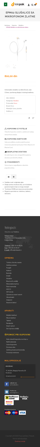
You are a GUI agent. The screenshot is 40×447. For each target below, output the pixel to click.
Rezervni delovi (11, 302)
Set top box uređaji (12, 328)
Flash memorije (11, 286)
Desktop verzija (20, 441)
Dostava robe (10, 347)
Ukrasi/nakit (10, 297)
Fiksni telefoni (11, 318)
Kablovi (8, 270)
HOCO (8, 289)
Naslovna (7, 25)
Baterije (9, 273)
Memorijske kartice (12, 284)
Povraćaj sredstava (12, 352)
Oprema (14, 25)
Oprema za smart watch (14, 294)
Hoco (15, 103)
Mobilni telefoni (11, 315)
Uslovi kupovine (11, 344)
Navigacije (9, 323)
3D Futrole (9, 292)
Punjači (8, 268)
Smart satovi (10, 326)
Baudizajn (24, 438)
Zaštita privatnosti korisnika (15, 350)
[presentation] (8, 177)
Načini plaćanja (11, 342)
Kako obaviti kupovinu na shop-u (17, 339)
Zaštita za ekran (11, 265)
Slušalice (21, 25)
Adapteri (9, 300)
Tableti (8, 320)
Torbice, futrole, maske (14, 262)
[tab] (8, 176)
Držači (8, 276)
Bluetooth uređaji (12, 281)
